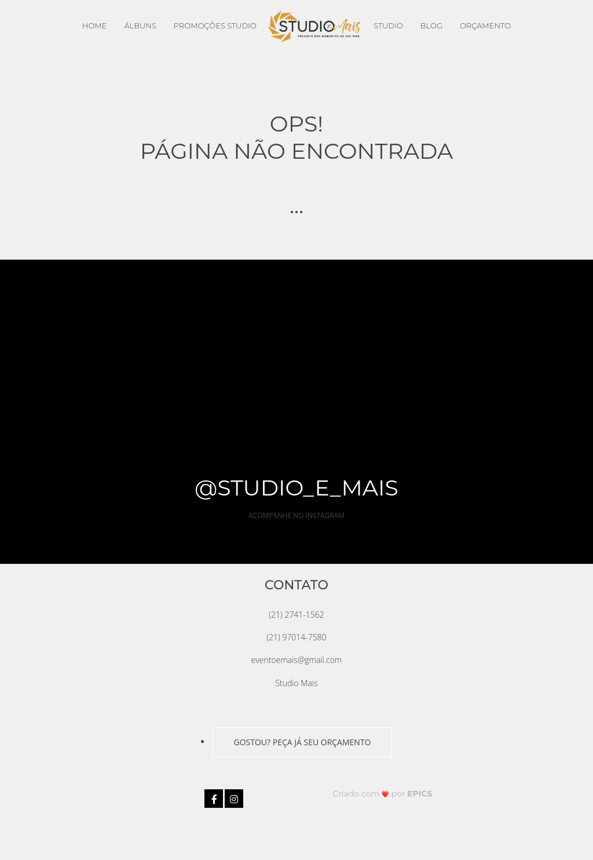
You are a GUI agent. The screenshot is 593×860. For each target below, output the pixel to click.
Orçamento (485, 25)
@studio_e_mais (296, 487)
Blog (431, 25)
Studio (388, 25)
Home (94, 25)
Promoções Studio (215, 25)
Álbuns (140, 25)
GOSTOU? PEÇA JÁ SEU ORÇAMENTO (302, 742)
